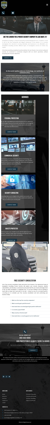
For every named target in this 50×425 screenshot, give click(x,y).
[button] (47, 5)
